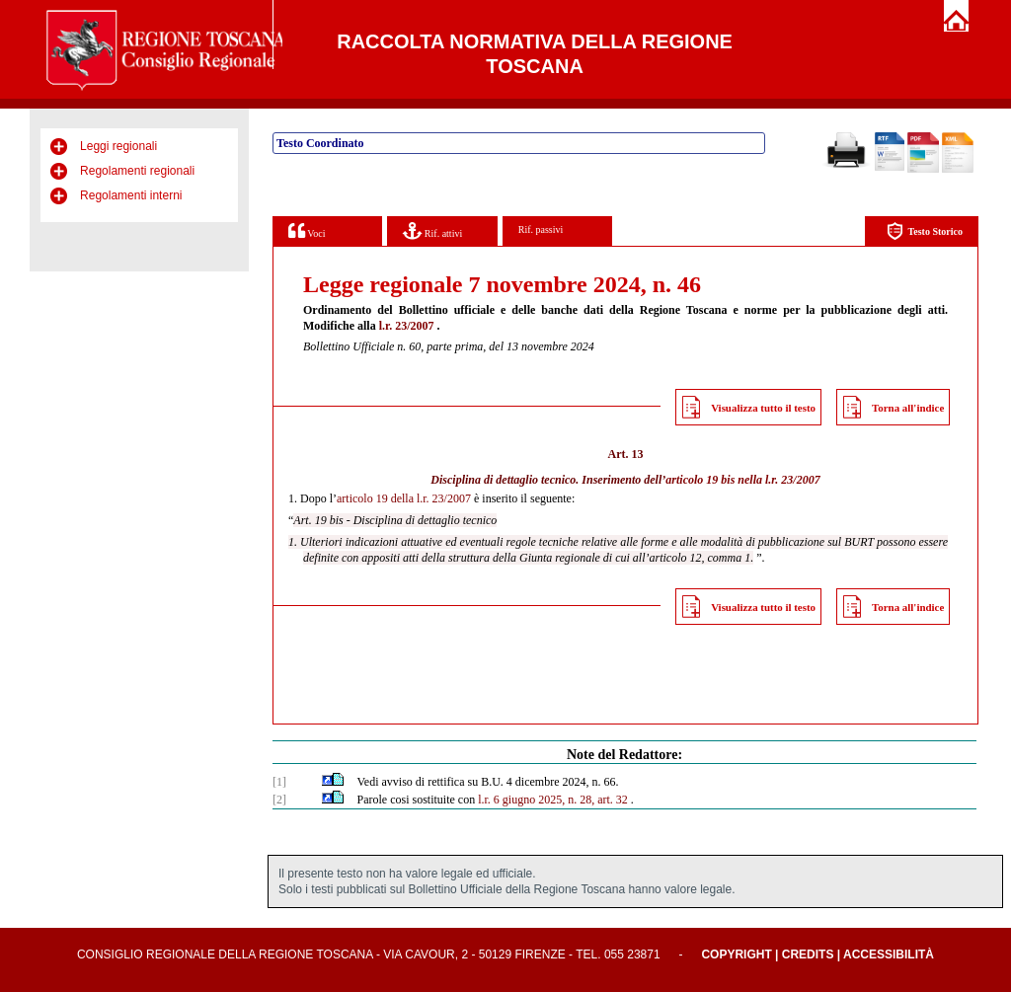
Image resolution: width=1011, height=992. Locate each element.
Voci (306, 230)
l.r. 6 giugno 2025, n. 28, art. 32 (553, 799)
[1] (279, 782)
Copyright (736, 954)
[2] (279, 799)
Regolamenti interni (131, 195)
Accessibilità (888, 954)
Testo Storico (925, 231)
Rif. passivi (541, 229)
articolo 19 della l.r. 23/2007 (404, 498)
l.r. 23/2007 (406, 326)
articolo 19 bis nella (713, 480)
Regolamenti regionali (137, 171)
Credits (808, 954)
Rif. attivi (432, 230)
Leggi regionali (118, 146)
